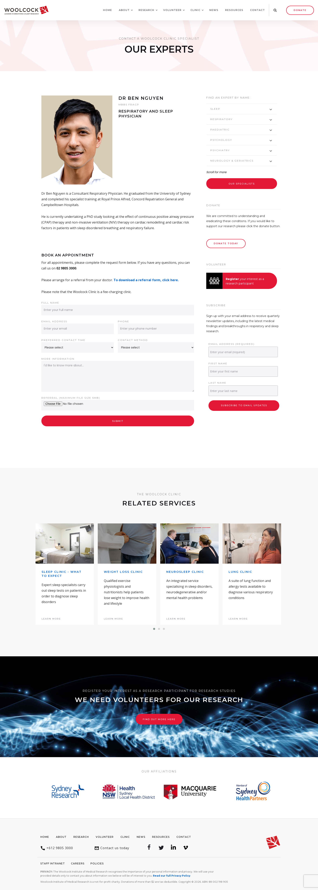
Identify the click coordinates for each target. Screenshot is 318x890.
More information (57, 358)
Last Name (217, 382)
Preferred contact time (63, 340)
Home (107, 10)
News (213, 10)
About (61, 836)
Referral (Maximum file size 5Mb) (70, 397)
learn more (51, 618)
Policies (97, 863)
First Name (217, 363)
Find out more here (159, 719)
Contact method (133, 340)
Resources (234, 10)
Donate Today (226, 243)
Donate (300, 10)
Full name (50, 302)
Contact (257, 10)
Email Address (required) (231, 343)
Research (81, 836)
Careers (77, 863)
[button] (124, 10)
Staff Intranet (52, 863)
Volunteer (105, 836)
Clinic (125, 836)
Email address (54, 321)
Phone (123, 321)
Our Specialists (242, 183)
